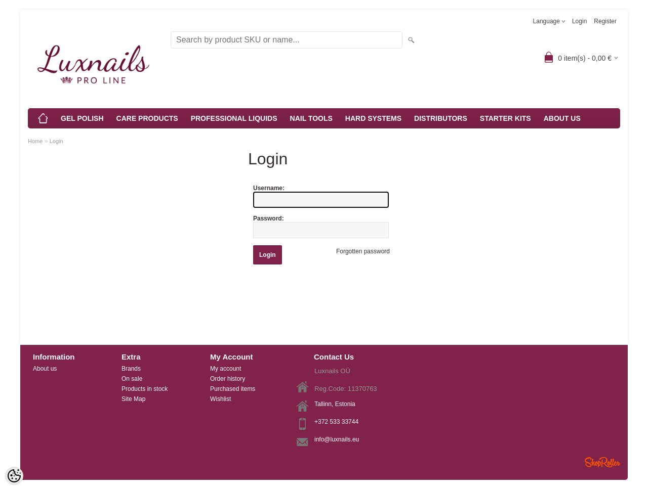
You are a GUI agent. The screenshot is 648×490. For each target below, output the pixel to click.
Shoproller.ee (602, 462)
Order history (227, 378)
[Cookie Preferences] (14, 476)
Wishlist (220, 399)
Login (579, 21)
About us (45, 368)
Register (605, 21)
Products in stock (145, 388)
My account (225, 368)
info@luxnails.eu (336, 439)
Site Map (133, 399)
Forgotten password (363, 251)
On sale (132, 378)
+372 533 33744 (336, 421)
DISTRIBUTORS (440, 118)
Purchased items (232, 388)
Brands (131, 368)
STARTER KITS (505, 118)
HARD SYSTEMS (373, 118)
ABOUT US (562, 118)
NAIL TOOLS (311, 118)
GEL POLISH (82, 118)
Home (35, 141)
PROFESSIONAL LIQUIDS (234, 118)
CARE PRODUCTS (147, 118)
